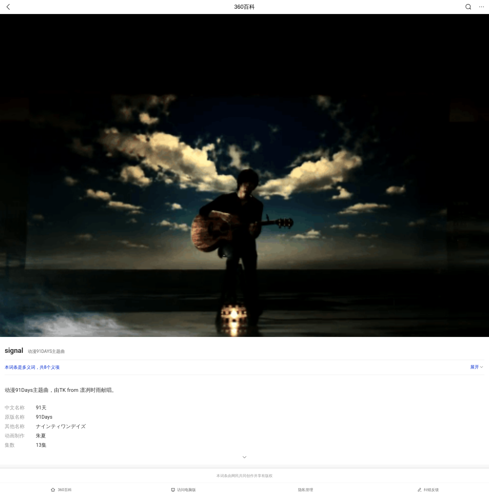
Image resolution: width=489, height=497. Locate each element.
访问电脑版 (183, 490)
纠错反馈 (428, 489)
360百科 (244, 7)
